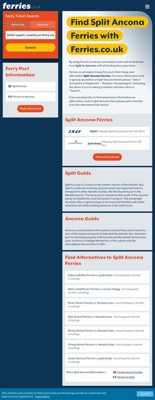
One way (43, 24)
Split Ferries (19, 86)
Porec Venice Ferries (80, 303)
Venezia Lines (105, 303)
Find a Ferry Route (107, 157)
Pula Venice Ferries (79, 316)
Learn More (42, 396)
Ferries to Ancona (23, 96)
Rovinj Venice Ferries (80, 330)
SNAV (93, 131)
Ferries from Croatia (130, 372)
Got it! (145, 393)
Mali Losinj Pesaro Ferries (83, 289)
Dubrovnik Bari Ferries (81, 275)
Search (30, 47)
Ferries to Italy (126, 377)
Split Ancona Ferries (96, 75)
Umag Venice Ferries (81, 344)
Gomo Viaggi (111, 289)
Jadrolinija (94, 143)
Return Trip (18, 24)
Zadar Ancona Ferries (81, 358)
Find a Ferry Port (30, 108)
